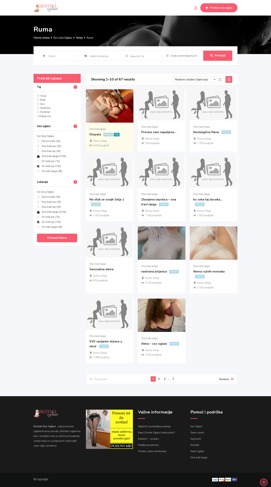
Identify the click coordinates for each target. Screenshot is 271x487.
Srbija (104, 141)
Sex (42, 103)
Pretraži (217, 55)
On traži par (48, 161)
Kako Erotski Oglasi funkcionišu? (156, 432)
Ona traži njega (51, 156)
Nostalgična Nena (206, 132)
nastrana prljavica (154, 272)
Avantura (45, 107)
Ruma (96, 141)
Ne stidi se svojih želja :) (106, 199)
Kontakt (194, 445)
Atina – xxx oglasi (154, 344)
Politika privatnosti (148, 445)
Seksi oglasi (197, 451)
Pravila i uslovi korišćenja (152, 451)
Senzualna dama (101, 269)
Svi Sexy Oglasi (45, 136)
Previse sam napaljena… (158, 132)
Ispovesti (195, 438)
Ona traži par (49, 146)
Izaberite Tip (137, 56)
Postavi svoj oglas (218, 7)
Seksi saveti (197, 432)
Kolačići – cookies (148, 438)
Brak (42, 99)
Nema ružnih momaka (209, 272)
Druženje (45, 111)
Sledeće (226, 379)
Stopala (95, 134)
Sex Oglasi (196, 426)
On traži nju (49, 166)
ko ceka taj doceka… (208, 199)
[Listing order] (194, 79)
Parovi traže (48, 141)
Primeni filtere (57, 238)
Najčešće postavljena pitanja (154, 426)
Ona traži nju (49, 151)
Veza (43, 95)
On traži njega (49, 171)
